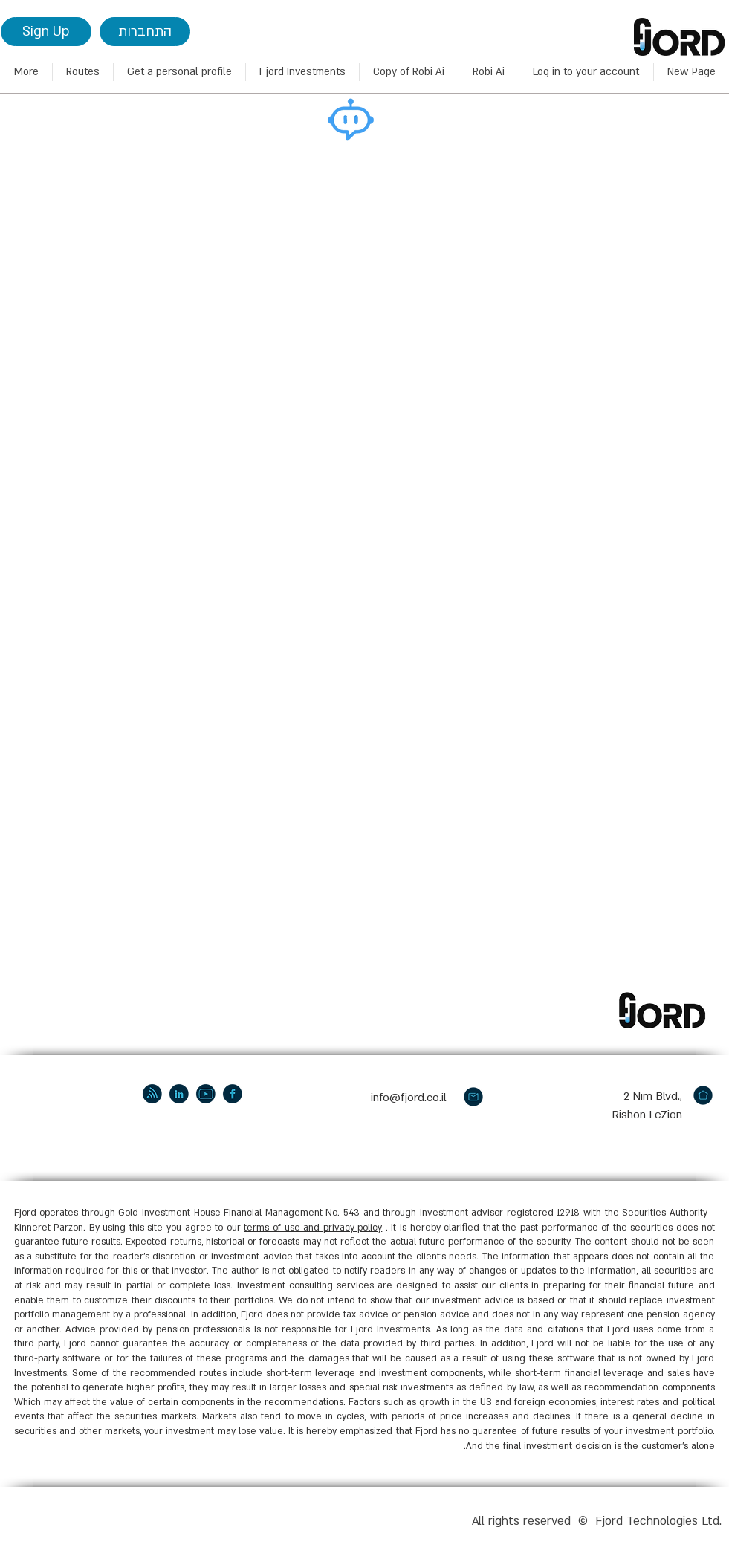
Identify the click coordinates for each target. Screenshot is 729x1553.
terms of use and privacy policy (313, 1227)
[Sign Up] (46, 31)
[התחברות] (145, 31)
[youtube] (205, 1093)
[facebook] (232, 1093)
